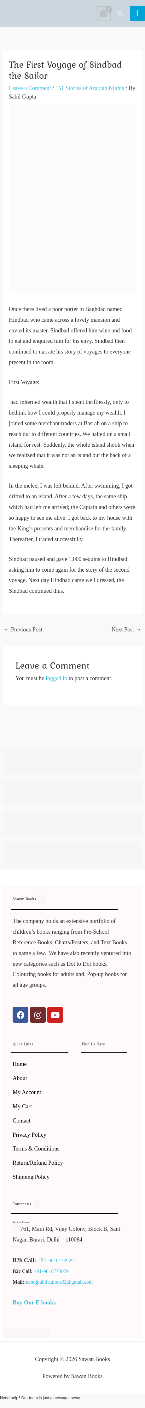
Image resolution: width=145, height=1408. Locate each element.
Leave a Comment (30, 88)
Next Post (126, 629)
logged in (56, 678)
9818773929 (61, 1260)
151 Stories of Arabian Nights (89, 88)
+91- (43, 1260)
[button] (120, 13)
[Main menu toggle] (137, 13)
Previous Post (23, 629)
